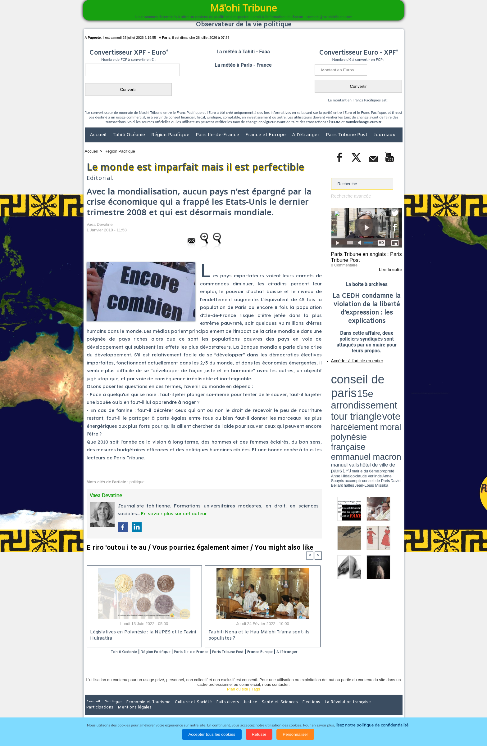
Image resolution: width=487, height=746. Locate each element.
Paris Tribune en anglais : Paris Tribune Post (363, 256)
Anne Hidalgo (361, 392)
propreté (352, 392)
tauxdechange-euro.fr (363, 121)
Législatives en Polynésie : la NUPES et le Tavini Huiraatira (140, 635)
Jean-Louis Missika (369, 394)
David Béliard (350, 394)
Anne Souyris (386, 392)
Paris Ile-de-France (218, 135)
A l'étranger (306, 135)
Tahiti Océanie (129, 135)
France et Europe (266, 135)
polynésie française (382, 383)
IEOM (335, 121)
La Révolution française (317, 710)
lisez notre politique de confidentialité (372, 725)
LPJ (333, 391)
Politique (110, 710)
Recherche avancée (349, 196)
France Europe (287, 652)
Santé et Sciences (257, 710)
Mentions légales (385, 710)
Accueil (99, 135)
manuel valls (371, 388)
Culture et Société (182, 710)
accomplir (397, 392)
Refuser (259, 734)
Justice (232, 710)
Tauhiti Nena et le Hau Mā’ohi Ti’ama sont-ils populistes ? (257, 635)
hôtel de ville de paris (389, 388)
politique (137, 482)
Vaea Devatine (100, 224)
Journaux (384, 135)
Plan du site (237, 697)
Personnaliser (295, 734)
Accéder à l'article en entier (351, 358)
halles (358, 394)
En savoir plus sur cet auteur (174, 513)
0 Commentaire (342, 263)
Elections (284, 710)
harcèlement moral (347, 383)
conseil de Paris (337, 394)
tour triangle (375, 378)
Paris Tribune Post (347, 135)
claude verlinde (374, 392)
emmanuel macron (347, 388)
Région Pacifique (171, 135)
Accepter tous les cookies (211, 734)
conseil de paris (350, 372)
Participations (354, 710)
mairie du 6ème (341, 392)
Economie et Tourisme (141, 710)
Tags (256, 697)
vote (391, 378)
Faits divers (212, 710)
